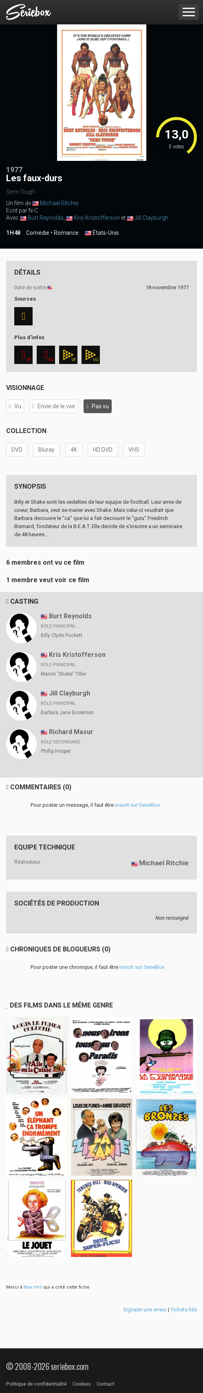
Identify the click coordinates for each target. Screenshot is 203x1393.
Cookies (82, 1384)
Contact (106, 1384)
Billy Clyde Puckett (61, 635)
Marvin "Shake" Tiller (63, 674)
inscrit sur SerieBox (137, 805)
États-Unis (102, 233)
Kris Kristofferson (97, 217)
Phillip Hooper (56, 751)
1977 (14, 169)
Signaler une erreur (145, 1309)
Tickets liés (183, 1309)
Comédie (37, 233)
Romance (66, 233)
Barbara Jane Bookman (67, 712)
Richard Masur (71, 732)
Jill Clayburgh (151, 217)
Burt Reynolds (46, 217)
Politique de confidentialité (36, 1384)
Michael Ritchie (59, 203)
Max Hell (33, 1287)
